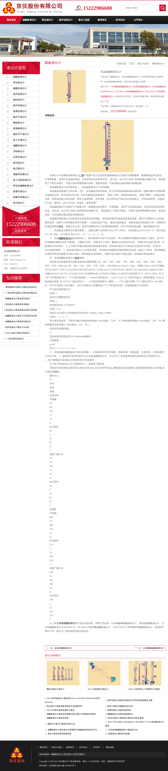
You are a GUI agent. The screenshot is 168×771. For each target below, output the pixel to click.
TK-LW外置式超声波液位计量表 (60, 710)
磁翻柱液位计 (20, 88)
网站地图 (110, 747)
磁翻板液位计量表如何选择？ (18, 298)
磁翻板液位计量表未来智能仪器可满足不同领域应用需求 (71, 714)
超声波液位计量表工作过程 (17, 327)
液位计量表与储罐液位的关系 (120, 706)
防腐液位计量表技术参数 (119, 734)
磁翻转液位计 (20, 145)
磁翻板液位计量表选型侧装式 (120, 714)
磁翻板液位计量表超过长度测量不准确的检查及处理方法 (72, 730)
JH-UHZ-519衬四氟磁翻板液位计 (130, 91)
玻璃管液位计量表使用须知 (119, 710)
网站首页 (11, 20)
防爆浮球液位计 (21, 197)
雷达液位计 (47, 20)
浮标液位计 (19, 151)
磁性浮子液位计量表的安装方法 (61, 724)
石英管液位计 (20, 157)
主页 (131, 63)
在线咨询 (20, 230)
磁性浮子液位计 (21, 134)
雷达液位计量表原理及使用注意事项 (21, 310)
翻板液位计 (19, 122)
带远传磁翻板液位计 (23, 185)
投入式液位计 (20, 140)
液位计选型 (84, 20)
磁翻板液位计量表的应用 (57, 718)
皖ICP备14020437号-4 (66, 765)
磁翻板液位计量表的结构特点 (18, 321)
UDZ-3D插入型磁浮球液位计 (18, 333)
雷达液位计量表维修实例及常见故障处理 (64, 706)
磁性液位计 (19, 100)
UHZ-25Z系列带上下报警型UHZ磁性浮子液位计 (144, 690)
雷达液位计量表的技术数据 (17, 304)
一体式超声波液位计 (15, 339)
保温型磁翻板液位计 (142, 86)
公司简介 (138, 20)
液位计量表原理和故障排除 (59, 734)
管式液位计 (19, 203)
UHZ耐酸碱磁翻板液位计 (122, 86)
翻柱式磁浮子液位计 (55, 689)
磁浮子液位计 (20, 117)
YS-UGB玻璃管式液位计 (98, 689)
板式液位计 (19, 168)
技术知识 (120, 20)
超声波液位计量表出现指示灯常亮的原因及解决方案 (129, 700)
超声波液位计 (66, 20)
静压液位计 (19, 163)
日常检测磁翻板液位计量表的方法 (123, 730)
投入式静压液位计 (22, 180)
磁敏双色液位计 (21, 174)
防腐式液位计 (20, 191)
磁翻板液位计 (29, 20)
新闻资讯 (102, 20)
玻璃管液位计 (20, 111)
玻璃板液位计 (20, 128)
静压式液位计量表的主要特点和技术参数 (126, 718)
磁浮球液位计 (20, 105)
